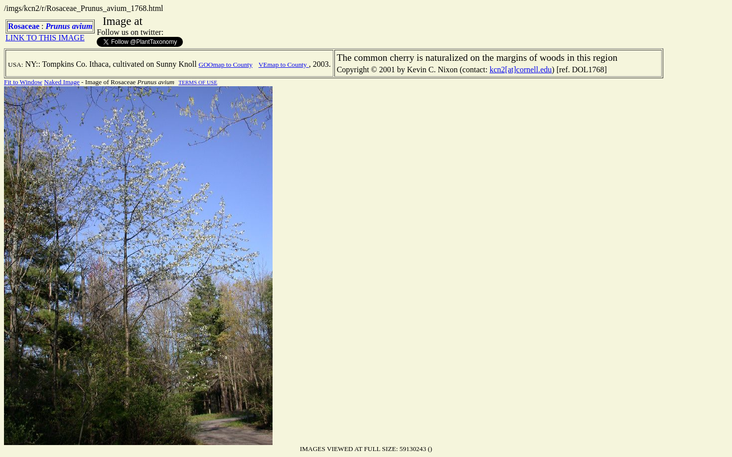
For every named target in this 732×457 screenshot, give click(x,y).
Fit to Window (23, 82)
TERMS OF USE (197, 82)
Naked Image (61, 82)
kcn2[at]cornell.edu (520, 69)
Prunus (58, 26)
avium (82, 26)
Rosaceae (23, 26)
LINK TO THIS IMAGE (45, 37)
